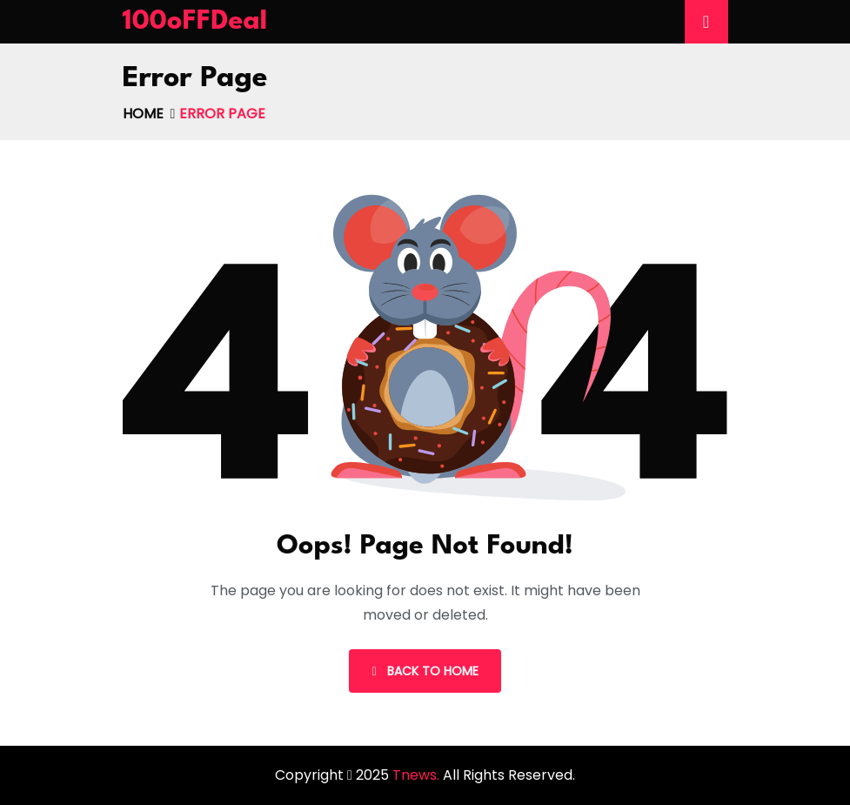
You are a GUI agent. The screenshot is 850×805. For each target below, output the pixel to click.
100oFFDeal (195, 21)
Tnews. (417, 775)
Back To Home (424, 671)
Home (143, 114)
